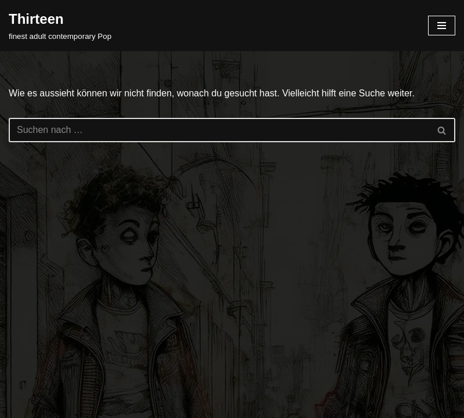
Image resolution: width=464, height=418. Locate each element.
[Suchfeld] (219, 130)
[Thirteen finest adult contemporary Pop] (60, 25)
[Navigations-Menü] (441, 25)
